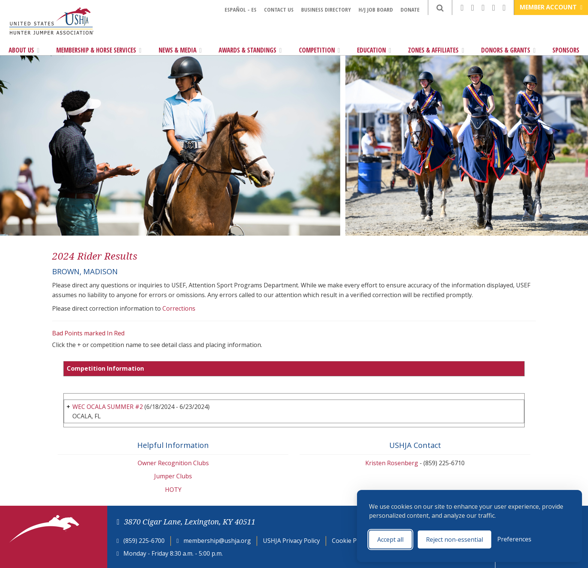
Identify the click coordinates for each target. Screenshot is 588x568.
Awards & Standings (250, 50)
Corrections (178, 308)
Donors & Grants (508, 50)
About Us (24, 50)
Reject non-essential (454, 539)
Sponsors (565, 50)
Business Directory (326, 9)
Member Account (551, 7)
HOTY (173, 489)
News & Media (180, 50)
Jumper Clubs (173, 476)
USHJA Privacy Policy (291, 540)
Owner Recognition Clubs (173, 463)
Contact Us (279, 9)
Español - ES (240, 9)
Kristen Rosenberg (391, 463)
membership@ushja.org (217, 540)
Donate (410, 9)
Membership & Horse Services (98, 50)
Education (374, 50)
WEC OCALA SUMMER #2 (107, 407)
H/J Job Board (375, 9)
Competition (319, 50)
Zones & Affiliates (436, 50)
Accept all (390, 539)
